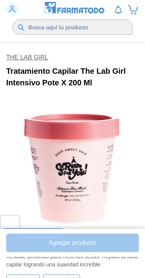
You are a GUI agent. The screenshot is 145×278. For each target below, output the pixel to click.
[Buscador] (76, 27)
